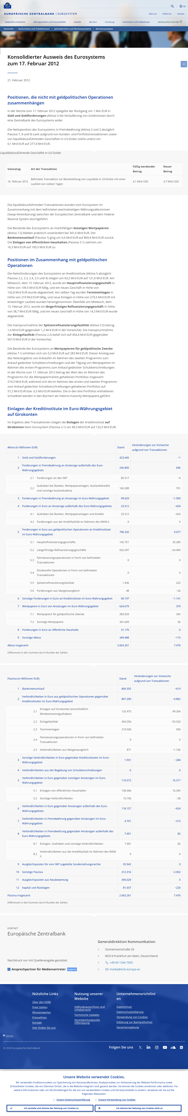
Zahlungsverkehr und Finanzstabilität (49, 22)
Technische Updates (86, 1015)
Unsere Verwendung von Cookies (116, 1098)
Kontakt (37, 1022)
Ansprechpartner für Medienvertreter (39, 969)
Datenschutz (124, 1007)
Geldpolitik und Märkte (15, 22)
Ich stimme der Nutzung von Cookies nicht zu (138, 1107)
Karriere (180, 13)
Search (172, 6)
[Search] (155, 6)
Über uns (153, 13)
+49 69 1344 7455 (121, 962)
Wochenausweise (104, 28)
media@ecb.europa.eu (125, 969)
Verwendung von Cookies (132, 1017)
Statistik (77, 22)
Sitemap (9, 1035)
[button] (177, 6)
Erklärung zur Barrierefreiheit (134, 1022)
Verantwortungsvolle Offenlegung (87, 1021)
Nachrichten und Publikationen (136, 22)
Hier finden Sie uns (44, 1027)
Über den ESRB (41, 1002)
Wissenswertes (41, 1012)
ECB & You (167, 13)
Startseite (9, 28)
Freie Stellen (39, 1007)
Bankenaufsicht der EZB (170, 21)
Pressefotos (39, 1017)
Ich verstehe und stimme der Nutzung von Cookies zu (50, 1107)
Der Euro (93, 22)
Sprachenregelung (128, 1027)
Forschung (109, 22)
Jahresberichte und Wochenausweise (72, 28)
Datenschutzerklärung (130, 1012)
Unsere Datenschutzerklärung (73, 1098)
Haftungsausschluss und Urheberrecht (89, 1008)
